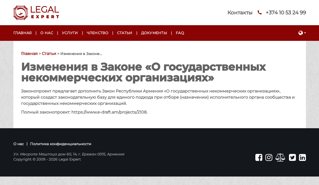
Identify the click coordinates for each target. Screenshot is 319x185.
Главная (22, 33)
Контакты (240, 13)
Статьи (124, 33)
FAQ (180, 33)
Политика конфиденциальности (60, 144)
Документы (154, 33)
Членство (97, 33)
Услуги (70, 33)
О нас (46, 33)
